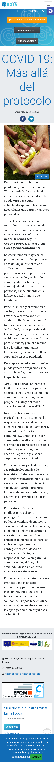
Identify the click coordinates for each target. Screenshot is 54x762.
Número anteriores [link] (26, 30)
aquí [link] (27, 756)
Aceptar (36, 756)
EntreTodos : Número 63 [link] (27, 11)
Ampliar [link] (42, 176)
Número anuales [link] (26, 41)
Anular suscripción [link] (12, 733)
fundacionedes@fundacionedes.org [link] (22, 673)
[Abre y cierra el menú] (48, 4)
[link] (50, 11)
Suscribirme (12, 726)
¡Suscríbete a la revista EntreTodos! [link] (27, 19)
